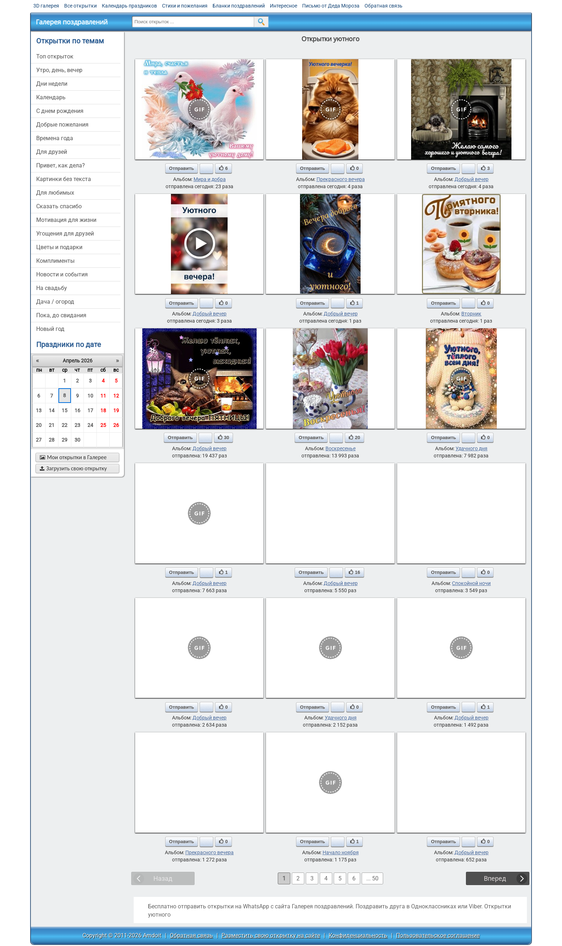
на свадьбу (51, 288)
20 (39, 425)
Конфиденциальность (358, 935)
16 (77, 410)
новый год (50, 328)
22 (64, 425)
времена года (54, 138)
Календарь (51, 97)
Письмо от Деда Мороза (330, 6)
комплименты (55, 260)
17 (90, 410)
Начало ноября (341, 852)
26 (116, 425)
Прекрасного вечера (340, 179)
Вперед (495, 878)
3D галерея (46, 6)
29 (64, 440)
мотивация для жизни (66, 220)
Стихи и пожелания (185, 6)
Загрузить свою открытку (73, 468)
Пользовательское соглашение (438, 935)
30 (77, 440)
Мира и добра (210, 179)
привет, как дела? (60, 165)
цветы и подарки (59, 247)
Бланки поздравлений (239, 6)
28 (51, 440)
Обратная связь (384, 6)
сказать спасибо (59, 206)
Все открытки (80, 6)
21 (51, 425)
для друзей (51, 151)
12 (116, 396)
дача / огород (55, 301)
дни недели (51, 83)
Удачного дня (471, 448)
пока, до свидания (61, 315)
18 (103, 410)
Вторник (471, 314)
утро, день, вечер (59, 70)
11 (103, 396)
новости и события (62, 274)
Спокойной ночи (471, 583)
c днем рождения (60, 111)
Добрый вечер (471, 179)
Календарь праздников (129, 6)
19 (116, 410)
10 (90, 396)
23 (77, 425)
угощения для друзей (65, 233)
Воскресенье (340, 448)
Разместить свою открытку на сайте (271, 935)
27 (39, 440)
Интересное (283, 6)
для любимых (55, 192)
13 (39, 410)
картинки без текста (63, 179)
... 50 (372, 878)
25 (103, 425)
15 (64, 410)
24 (90, 425)
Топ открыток (54, 56)
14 (51, 410)
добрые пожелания (62, 124)
